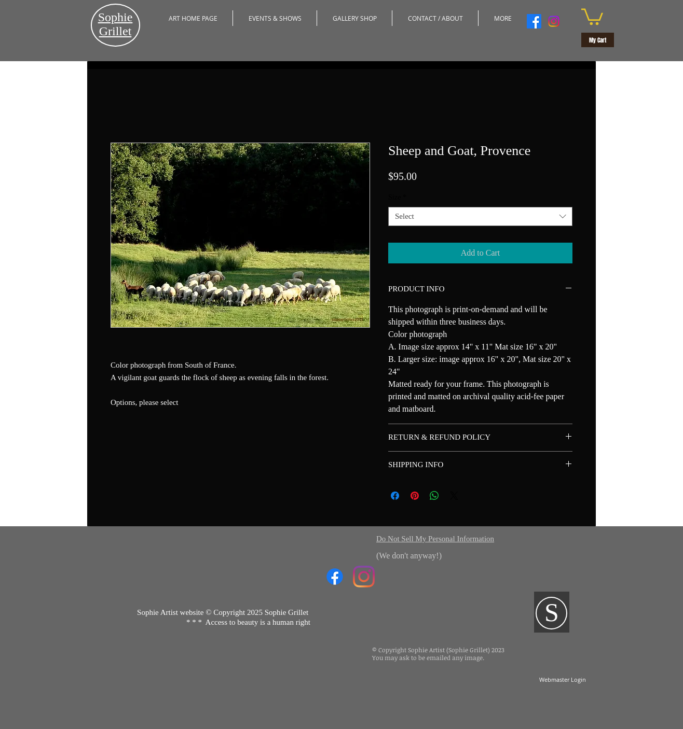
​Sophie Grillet (115, 24)
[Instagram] (554, 21)
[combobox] (480, 217)
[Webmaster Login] (562, 680)
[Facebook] (534, 21)
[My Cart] (597, 40)
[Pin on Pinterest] (414, 495)
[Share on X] (454, 495)
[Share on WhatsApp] (434, 495)
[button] (275, 18)
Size (397, 197)
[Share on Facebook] (395, 495)
